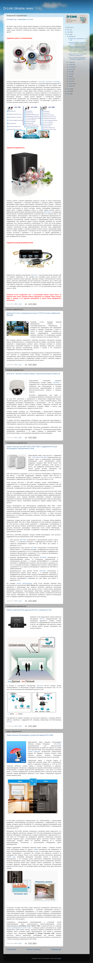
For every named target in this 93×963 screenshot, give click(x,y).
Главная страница (33, 949)
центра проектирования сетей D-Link (19, 928)
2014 (68, 34)
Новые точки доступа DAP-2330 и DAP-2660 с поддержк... (77, 50)
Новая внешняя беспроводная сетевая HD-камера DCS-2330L (30, 735)
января (71, 86)
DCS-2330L (57, 744)
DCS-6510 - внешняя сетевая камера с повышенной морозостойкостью (33, 374)
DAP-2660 (43, 457)
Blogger (59, 958)
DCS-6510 (56, 382)
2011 (68, 93)
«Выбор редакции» (34, 751)
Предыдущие (56, 949)
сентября (71, 67)
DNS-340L (47, 212)
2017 (68, 29)
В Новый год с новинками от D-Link (20, 19)
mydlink (35, 849)
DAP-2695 (42, 571)
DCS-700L (42, 81)
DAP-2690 (34, 547)
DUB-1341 (34, 275)
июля (70, 71)
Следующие (11, 949)
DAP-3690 (43, 557)
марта (70, 81)
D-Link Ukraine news (18, 8)
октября (71, 64)
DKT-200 (9, 721)
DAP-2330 (35, 457)
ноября (71, 62)
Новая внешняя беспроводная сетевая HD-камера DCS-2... (77, 58)
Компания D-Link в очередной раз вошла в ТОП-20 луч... (76, 43)
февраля (71, 83)
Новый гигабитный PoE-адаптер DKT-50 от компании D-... (77, 54)
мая (70, 76)
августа (71, 69)
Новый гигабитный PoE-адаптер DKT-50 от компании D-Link (29, 610)
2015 (68, 32)
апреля (71, 78)
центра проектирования (24, 583)
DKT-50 (42, 619)
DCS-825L (49, 81)
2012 (68, 91)
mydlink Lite (11, 857)
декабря (71, 36)
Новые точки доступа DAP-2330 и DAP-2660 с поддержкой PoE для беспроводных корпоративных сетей (32, 447)
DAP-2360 (23, 540)
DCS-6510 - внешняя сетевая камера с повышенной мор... (77, 47)
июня (70, 74)
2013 (68, 89)
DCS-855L (57, 81)
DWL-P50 (40, 685)
